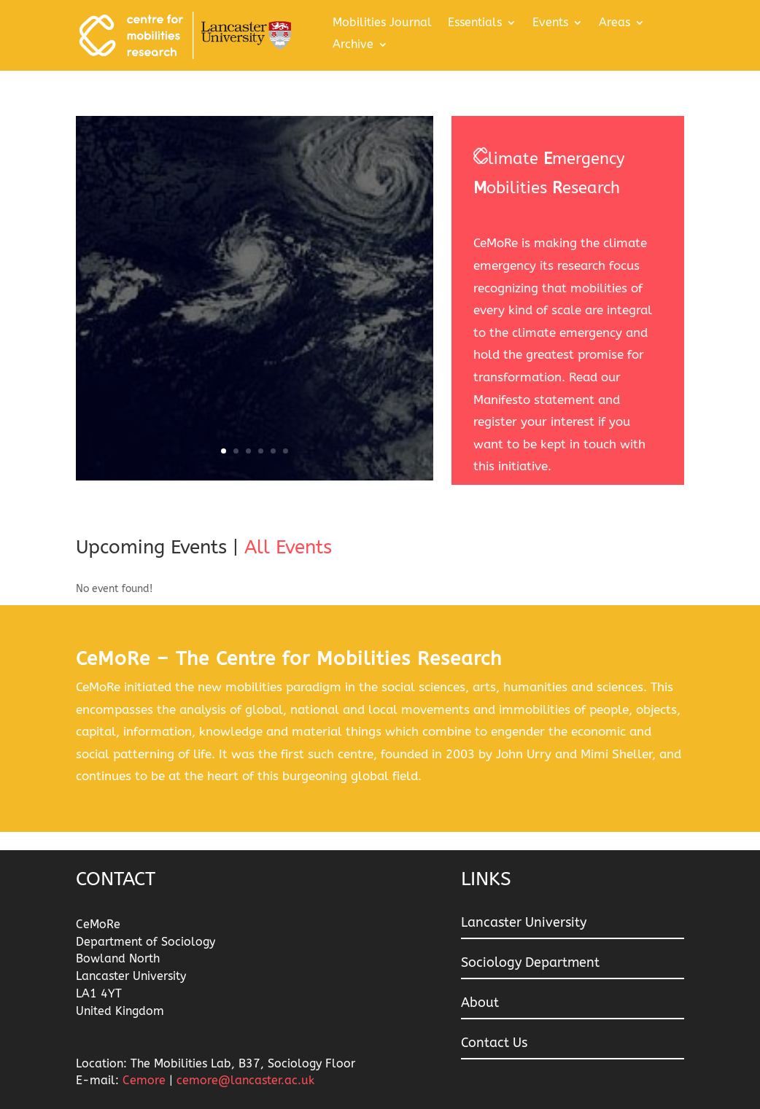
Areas (614, 23)
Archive (353, 45)
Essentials (475, 23)
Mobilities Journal (382, 23)
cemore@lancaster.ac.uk (245, 1080)
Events (550, 23)
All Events (288, 547)
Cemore (146, 1080)
